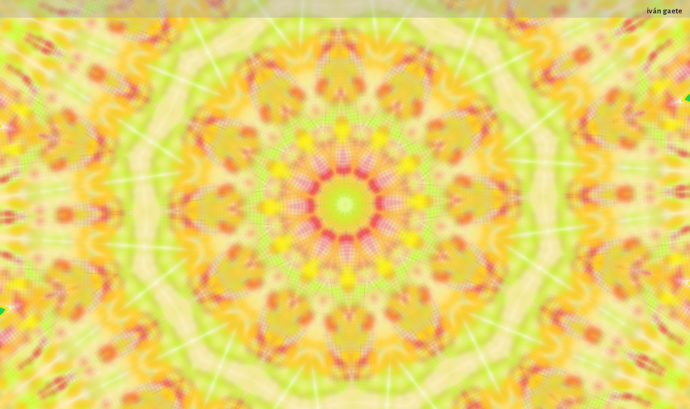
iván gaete (664, 11)
